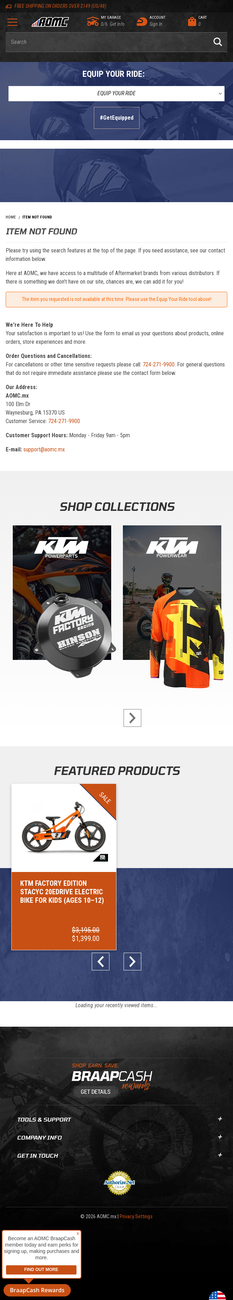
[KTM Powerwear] (172, 594)
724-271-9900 (159, 364)
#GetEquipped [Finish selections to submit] (116, 117)
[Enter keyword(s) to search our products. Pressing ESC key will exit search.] (107, 42)
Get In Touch (119, 1155)
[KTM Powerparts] (61, 594)
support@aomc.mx (44, 449)
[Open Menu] (12, 24)
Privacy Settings (136, 1217)
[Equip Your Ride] (116, 93)
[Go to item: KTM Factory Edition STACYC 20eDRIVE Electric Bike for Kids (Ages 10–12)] (64, 867)
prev (103, 961)
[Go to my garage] (93, 21)
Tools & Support (119, 1119)
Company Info (119, 1137)
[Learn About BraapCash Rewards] (113, 1081)
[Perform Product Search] (217, 42)
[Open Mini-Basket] (205, 21)
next (129, 717)
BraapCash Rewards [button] (37, 1290)
